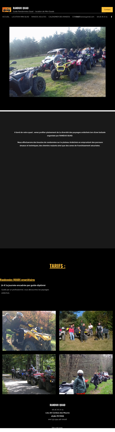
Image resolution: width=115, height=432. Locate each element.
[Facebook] (111, 17)
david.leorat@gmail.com (85, 17)
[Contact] (107, 9)
